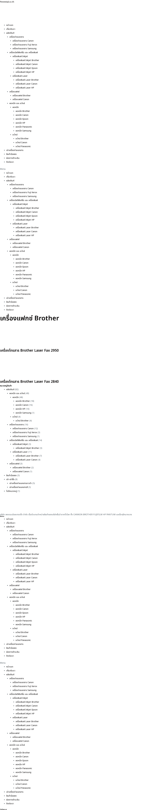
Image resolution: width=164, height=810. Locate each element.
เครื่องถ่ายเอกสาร (16, 36)
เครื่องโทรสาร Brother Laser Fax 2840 (31, 377)
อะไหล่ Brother (22, 136)
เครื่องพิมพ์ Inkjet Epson (27, 67)
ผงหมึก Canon (22, 113)
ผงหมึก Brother (23, 109)
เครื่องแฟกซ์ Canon (20, 98)
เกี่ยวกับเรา (10, 29)
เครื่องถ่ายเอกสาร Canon (23, 40)
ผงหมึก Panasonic (24, 125)
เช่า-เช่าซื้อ (10, 473)
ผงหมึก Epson (22, 117)
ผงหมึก (15, 106)
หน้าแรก (9, 25)
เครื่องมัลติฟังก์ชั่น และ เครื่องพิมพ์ (23, 52)
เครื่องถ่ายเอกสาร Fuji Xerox (24, 44)
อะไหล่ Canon (21, 140)
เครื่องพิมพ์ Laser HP (25, 86)
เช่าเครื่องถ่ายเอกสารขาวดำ (20, 477)
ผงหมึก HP (20, 121)
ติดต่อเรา (10, 160)
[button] (82, 167)
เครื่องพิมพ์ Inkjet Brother (28, 59)
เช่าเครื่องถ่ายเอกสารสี (18, 481)
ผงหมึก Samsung (23, 129)
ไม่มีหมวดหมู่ (11, 485)
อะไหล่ (14, 133)
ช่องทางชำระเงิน (13, 156)
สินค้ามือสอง (11, 152)
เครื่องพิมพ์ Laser (20, 75)
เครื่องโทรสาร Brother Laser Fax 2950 (31, 346)
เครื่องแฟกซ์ (14, 90)
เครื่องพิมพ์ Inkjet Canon (27, 63)
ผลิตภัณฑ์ (10, 32)
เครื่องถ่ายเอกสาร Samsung (24, 48)
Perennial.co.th (7, 1)
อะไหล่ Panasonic (23, 144)
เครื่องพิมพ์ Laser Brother (27, 79)
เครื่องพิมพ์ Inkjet (20, 56)
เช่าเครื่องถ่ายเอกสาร (14, 148)
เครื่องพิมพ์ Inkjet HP (25, 71)
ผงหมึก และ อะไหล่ (17, 102)
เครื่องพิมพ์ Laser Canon (27, 83)
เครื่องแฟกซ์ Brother (21, 94)
